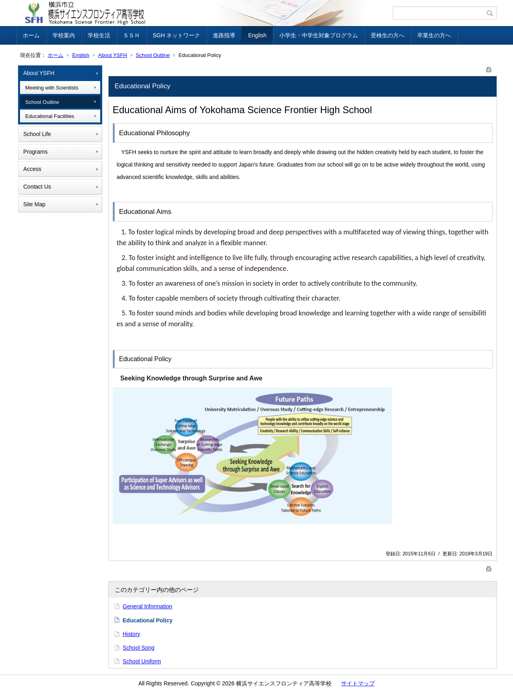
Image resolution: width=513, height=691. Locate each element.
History (131, 634)
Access (32, 169)
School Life (37, 134)
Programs (35, 151)
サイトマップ (358, 683)
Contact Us (37, 186)
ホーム (31, 35)
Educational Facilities (49, 116)
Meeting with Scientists (51, 88)
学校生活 (99, 35)
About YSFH (112, 55)
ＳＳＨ (131, 35)
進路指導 (224, 35)
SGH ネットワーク (176, 35)
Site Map (34, 204)
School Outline (153, 55)
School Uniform (142, 661)
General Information (147, 606)
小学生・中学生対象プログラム (318, 35)
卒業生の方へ (434, 35)
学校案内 (64, 35)
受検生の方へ (387, 35)
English (257, 35)
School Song (138, 647)
